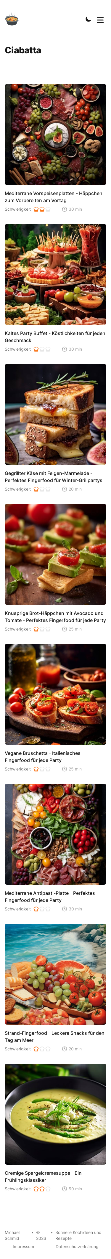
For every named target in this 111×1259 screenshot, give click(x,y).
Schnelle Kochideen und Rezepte (78, 1235)
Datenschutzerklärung (77, 1246)
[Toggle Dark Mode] (88, 19)
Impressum (23, 1246)
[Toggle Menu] (100, 19)
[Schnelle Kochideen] (15, 19)
